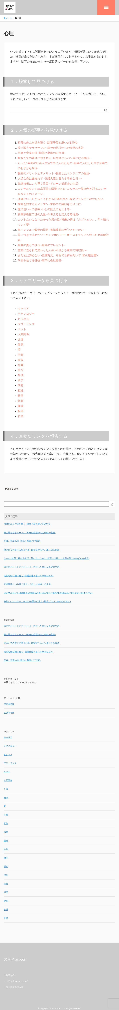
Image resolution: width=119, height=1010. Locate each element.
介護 (20, 336)
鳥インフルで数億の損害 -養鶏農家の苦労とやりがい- (51, 227)
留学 (20, 376)
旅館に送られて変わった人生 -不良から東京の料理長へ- (52, 247)
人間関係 (23, 331)
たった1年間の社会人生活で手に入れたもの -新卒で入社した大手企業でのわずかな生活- (46, 553)
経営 (20, 391)
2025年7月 (9, 699)
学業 (20, 351)
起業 (20, 396)
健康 (20, 341)
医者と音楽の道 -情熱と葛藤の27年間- (41, 152)
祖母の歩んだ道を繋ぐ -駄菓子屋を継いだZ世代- (48, 142)
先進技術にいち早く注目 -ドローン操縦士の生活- (48, 182)
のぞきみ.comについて (17, 976)
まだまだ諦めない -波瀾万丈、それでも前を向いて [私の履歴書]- (58, 252)
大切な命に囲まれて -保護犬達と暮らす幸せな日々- (50, 177)
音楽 (20, 411)
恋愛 (20, 361)
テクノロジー (26, 311)
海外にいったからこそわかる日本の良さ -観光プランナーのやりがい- (61, 197)
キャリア (23, 305)
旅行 (20, 366)
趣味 (20, 401)
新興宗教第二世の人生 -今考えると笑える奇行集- (48, 212)
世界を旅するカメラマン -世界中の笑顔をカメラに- (50, 202)
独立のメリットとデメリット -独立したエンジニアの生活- (54, 172)
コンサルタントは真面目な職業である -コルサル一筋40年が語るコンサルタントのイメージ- (48, 588)
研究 (20, 381)
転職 (20, 406)
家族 (20, 356)
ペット (22, 326)
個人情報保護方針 (14, 982)
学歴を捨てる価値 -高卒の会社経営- (40, 257)
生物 (20, 371)
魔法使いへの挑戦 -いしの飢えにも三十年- (44, 207)
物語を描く (11, 970)
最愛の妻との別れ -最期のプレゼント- (41, 242)
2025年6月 (9, 708)
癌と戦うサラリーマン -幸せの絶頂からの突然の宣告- (51, 147)
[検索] (112, 500)
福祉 (20, 386)
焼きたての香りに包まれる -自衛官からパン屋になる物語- (54, 157)
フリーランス (26, 321)
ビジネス (23, 316)
